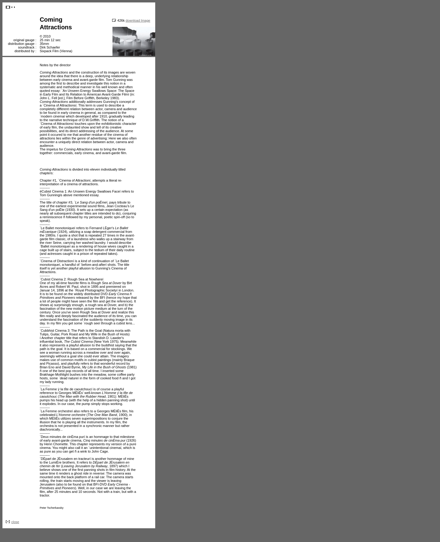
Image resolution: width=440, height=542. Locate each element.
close (15, 522)
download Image (138, 20)
